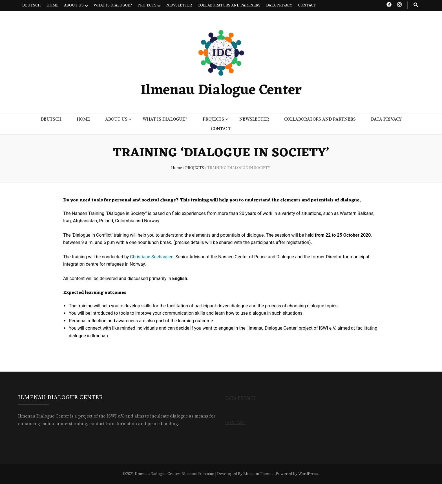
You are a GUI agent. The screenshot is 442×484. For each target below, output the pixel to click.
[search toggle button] (416, 5)
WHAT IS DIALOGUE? (113, 5)
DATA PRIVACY (279, 5)
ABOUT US (74, 5)
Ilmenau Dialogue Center (221, 90)
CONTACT (307, 5)
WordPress (308, 473)
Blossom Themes (259, 473)
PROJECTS (147, 5)
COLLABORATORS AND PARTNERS (229, 5)
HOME (52, 5)
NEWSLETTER (179, 5)
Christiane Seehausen (151, 256)
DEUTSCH (31, 5)
